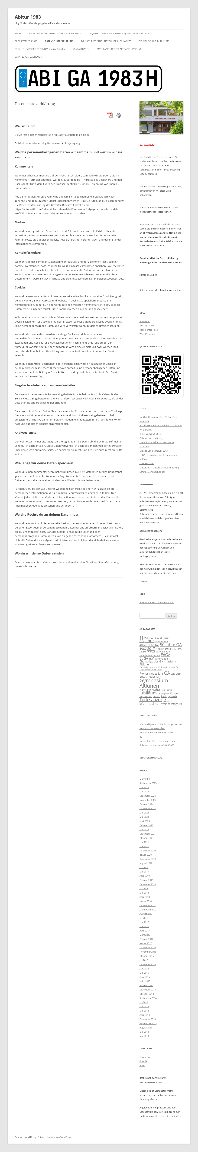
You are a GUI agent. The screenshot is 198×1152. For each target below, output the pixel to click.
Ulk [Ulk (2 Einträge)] (168, 700)
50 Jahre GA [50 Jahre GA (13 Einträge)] (171, 644)
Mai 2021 (144, 846)
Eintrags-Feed (146, 325)
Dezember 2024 (147, 795)
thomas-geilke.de (148, 1099)
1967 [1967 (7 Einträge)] (143, 648)
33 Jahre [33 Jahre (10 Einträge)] (146, 640)
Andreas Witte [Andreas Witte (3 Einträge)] (154, 651)
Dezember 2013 (147, 1019)
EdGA (142, 1065)
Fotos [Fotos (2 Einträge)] (159, 669)
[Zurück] (143, 284)
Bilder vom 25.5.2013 (26, 41)
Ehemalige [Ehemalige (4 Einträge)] (161, 658)
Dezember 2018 (147, 884)
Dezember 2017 (147, 905)
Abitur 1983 (28, 17)
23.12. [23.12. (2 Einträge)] (153, 638)
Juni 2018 (144, 892)
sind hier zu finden (170, 1116)
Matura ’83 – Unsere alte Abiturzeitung (119, 49)
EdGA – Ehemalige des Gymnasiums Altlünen (40, 49)
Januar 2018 (145, 901)
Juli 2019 (143, 867)
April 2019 (144, 875)
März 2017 (144, 934)
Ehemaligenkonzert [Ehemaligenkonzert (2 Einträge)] (148, 667)
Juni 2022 (144, 829)
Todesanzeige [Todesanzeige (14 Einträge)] (152, 699)
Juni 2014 (144, 1006)
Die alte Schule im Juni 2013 (154, 41)
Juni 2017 (144, 922)
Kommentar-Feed (148, 329)
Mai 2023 (144, 816)
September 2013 (148, 1023)
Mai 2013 (144, 1036)
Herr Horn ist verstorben (152, 728)
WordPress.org (147, 334)
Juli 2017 (143, 918)
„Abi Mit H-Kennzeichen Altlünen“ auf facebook (55, 33)
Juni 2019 (144, 871)
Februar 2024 (146, 804)
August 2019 (145, 863)
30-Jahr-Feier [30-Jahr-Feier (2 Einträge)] (163, 638)
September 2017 (148, 909)
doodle (143, 1061)
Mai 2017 (144, 926)
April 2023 (144, 821)
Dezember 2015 (147, 964)
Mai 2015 (144, 972)
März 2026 (144, 778)
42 (140, 736)
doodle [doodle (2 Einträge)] (157, 655)
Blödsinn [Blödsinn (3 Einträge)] (166, 651)
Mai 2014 (144, 1010)
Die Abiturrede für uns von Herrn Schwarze (106, 41)
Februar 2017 (146, 939)
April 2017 (144, 930)
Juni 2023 (144, 812)
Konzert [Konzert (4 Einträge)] (175, 693)
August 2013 (145, 1027)
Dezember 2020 (147, 850)
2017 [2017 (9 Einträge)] (151, 648)
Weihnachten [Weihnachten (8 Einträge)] (150, 703)
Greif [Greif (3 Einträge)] (178, 673)
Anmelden (144, 321)
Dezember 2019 (147, 859)
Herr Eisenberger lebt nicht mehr (156, 732)
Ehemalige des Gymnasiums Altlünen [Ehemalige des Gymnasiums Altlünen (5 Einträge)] (158, 662)
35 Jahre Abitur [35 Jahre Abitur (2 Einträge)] (161, 641)
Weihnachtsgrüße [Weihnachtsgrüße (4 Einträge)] (171, 703)
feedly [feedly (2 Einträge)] (172, 667)
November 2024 (147, 800)
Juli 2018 (143, 888)
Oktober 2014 (146, 993)
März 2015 (144, 981)
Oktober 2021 (146, 837)
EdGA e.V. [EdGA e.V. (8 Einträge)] (147, 658)
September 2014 (148, 998)
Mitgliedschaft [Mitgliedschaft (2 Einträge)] (145, 696)
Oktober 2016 (146, 955)
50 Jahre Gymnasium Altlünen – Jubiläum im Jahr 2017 (119, 33)
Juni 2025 (144, 787)
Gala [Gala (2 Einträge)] (173, 674)
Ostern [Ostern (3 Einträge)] (156, 696)
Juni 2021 (144, 842)
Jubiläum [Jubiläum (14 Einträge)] (148, 693)
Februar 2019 (146, 880)
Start (18, 33)
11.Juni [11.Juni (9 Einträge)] (144, 637)
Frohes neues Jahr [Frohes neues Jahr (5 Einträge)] (151, 673)
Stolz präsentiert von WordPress (55, 1137)
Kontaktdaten (81, 49)
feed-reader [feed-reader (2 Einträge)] (163, 667)
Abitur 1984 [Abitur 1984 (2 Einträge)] (177, 649)
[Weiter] (179, 284)
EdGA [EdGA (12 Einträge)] (165, 654)
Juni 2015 (144, 968)
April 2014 (144, 1014)
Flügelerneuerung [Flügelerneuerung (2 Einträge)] (147, 669)
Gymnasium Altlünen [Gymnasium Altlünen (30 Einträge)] (153, 683)
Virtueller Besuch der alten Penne (156, 602)
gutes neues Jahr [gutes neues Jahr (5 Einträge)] (150, 676)
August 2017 (145, 913)
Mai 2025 (144, 791)
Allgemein (144, 1057)
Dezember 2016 (147, 947)
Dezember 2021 (147, 833)
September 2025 (148, 783)
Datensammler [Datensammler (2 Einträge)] (146, 655)
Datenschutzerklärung (59, 41)
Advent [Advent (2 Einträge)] (142, 652)
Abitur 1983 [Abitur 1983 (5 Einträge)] (163, 649)
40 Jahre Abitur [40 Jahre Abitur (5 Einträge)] (149, 645)
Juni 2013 (144, 1031)
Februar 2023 (146, 825)
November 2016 (147, 951)
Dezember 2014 (147, 989)
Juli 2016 (143, 960)
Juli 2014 (143, 1002)
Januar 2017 (145, 943)
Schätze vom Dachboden (29, 56)
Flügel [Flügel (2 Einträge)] (178, 667)
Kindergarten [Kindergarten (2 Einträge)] (163, 693)
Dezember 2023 (147, 808)
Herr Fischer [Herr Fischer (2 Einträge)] (166, 690)
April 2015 (144, 977)
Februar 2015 (146, 985)
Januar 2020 (145, 854)
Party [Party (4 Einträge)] (164, 696)
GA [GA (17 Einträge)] (167, 673)
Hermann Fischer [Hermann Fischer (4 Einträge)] (149, 689)
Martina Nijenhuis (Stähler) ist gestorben (160, 724)
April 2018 (144, 896)
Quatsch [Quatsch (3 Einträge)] (172, 696)
